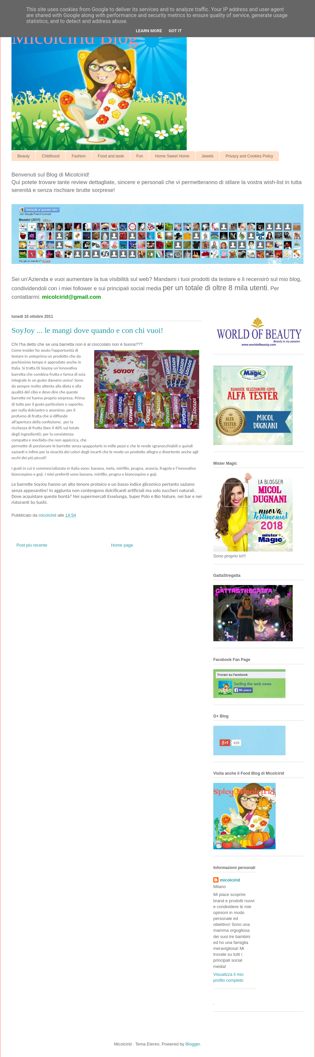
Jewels (207, 156)
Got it (175, 30)
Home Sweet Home (172, 156)
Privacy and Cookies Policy (249, 156)
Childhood (50, 156)
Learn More (149, 30)
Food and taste (111, 156)
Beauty (23, 156)
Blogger (192, 1044)
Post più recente (31, 545)
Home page (122, 545)
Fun (139, 156)
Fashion (79, 156)
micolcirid (230, 880)
